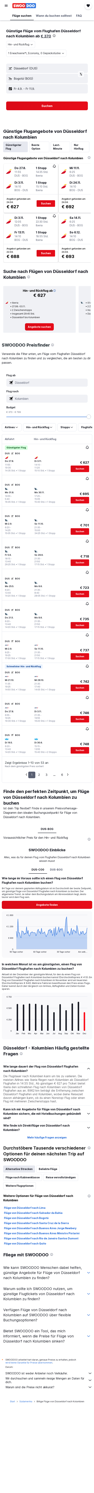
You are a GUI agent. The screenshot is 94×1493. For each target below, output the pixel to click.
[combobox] (20, 44)
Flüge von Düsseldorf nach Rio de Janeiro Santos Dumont (41, 1238)
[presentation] (54, 35)
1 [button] (31, 775)
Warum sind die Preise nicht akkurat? (48, 1387)
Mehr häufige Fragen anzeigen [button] (47, 1137)
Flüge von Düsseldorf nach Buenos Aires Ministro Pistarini (42, 1233)
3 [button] (46, 775)
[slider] (89, 417)
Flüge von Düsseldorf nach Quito (25, 1243)
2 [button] (39, 775)
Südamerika (25, 1401)
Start (12, 1401)
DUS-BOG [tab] (47, 828)
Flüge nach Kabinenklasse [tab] (23, 1177)
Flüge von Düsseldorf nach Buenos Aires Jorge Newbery (40, 1228)
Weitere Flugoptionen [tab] (20, 1185)
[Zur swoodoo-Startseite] (24, 5)
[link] (39, 327)
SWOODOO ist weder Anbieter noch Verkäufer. (48, 1373)
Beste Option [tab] (36, 146)
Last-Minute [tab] (57, 146)
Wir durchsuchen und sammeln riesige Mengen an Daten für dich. (48, 1380)
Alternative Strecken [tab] (19, 1168)
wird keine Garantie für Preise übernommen (28, 1362)
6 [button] (62, 775)
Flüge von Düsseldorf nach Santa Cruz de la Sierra (36, 1223)
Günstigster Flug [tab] (13, 146)
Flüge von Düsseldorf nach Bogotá (26, 1218)
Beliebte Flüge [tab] (48, 1168)
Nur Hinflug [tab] (78, 146)
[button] (6, 6)
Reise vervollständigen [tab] (61, 1177)
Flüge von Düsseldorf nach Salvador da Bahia (33, 1212)
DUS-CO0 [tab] (38, 869)
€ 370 (46, 36)
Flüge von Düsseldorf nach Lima (24, 1207)
